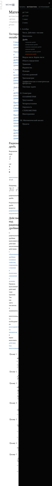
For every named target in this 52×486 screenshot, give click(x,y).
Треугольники (27, 100)
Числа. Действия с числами (32, 33)
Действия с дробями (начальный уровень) (18, 92)
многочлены (13, 177)
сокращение (13, 265)
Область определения (30, 61)
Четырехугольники (29, 104)
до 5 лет (25, 12)
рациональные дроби (30, 54)
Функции (25, 71)
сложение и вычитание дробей (33, 47)
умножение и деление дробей (33, 51)
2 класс (25, 23)
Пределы (25, 124)
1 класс (25, 19)
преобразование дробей (31, 44)
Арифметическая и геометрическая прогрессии (35, 82)
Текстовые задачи (29, 87)
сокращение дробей (30, 42)
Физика (22, 7)
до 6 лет (25, 16)
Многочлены (27, 36)
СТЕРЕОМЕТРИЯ (29, 110)
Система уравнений (29, 75)
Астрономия (43, 7)
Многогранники (28, 114)
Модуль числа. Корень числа (33, 57)
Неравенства (27, 68)
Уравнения (26, 64)
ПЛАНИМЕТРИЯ (29, 97)
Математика (32, 7)
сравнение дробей (30, 49)
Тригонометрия (28, 78)
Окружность (27, 107)
